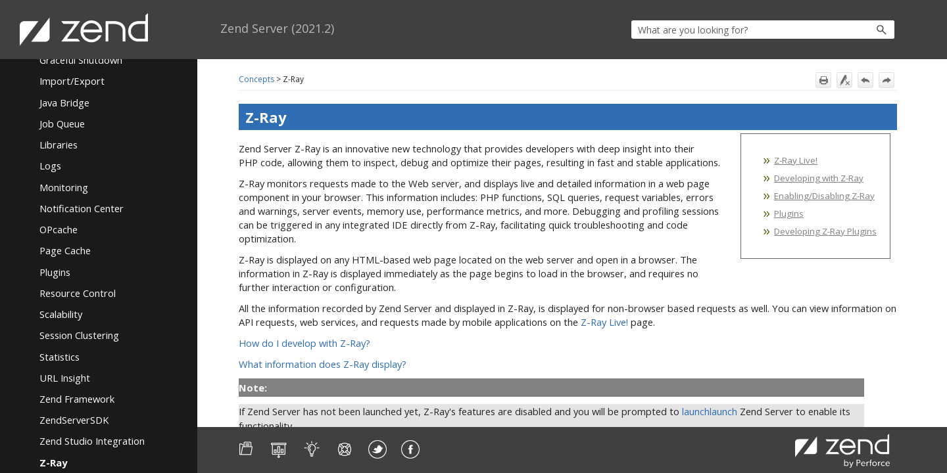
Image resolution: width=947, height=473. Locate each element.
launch (696, 411)
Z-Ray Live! (795, 160)
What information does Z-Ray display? (322, 364)
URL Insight (64, 377)
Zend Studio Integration (92, 440)
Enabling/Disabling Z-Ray (824, 196)
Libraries (58, 144)
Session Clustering (79, 335)
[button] (853, 29)
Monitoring (63, 187)
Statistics (59, 356)
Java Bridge (64, 102)
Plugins (54, 272)
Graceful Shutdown (80, 59)
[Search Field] (762, 29)
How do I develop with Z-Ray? (304, 342)
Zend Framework (76, 398)
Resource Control (77, 293)
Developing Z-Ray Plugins (825, 231)
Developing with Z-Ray (818, 178)
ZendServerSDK (74, 419)
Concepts (256, 79)
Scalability (60, 314)
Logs (50, 165)
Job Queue (62, 123)
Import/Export (72, 80)
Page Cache (65, 250)
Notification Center (81, 208)
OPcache (58, 229)
